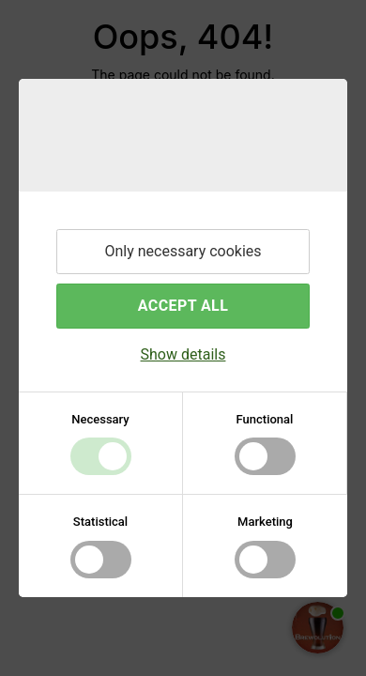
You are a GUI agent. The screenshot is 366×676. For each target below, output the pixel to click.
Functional (265, 419)
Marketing (265, 522)
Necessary (100, 419)
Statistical (100, 522)
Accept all (183, 306)
